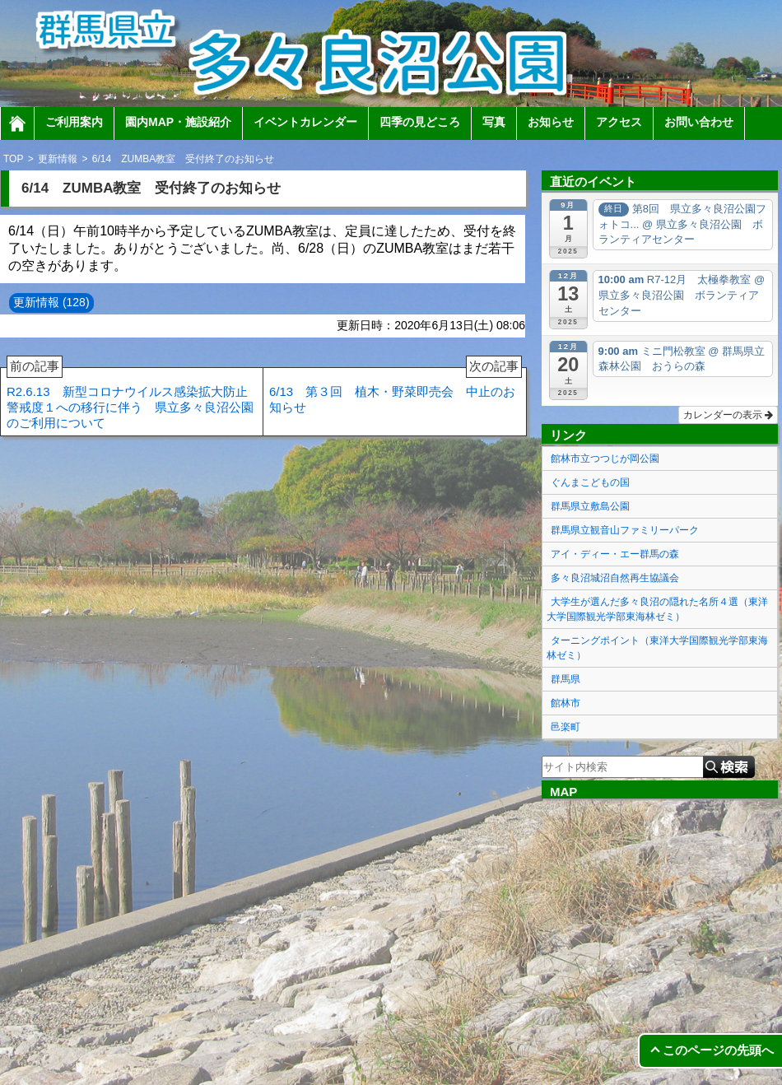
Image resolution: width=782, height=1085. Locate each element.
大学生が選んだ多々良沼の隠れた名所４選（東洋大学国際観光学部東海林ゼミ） (657, 609)
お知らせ (551, 121)
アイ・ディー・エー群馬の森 (615, 554)
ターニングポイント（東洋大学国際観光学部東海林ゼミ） (657, 648)
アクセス (619, 121)
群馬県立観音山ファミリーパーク (625, 530)
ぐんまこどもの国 (590, 482)
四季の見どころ (419, 121)
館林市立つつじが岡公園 (605, 458)
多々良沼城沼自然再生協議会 (615, 578)
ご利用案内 (74, 121)
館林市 (565, 703)
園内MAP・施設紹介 (178, 121)
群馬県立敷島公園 (590, 506)
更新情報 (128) (51, 302)
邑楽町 (565, 727)
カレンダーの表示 (728, 415)
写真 (493, 121)
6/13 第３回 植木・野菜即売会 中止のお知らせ (395, 391)
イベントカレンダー (305, 121)
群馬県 (565, 679)
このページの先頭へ (718, 1050)
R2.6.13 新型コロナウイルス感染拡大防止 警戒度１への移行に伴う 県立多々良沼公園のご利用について (133, 399)
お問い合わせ (698, 121)
